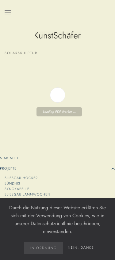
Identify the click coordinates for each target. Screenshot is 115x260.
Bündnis (13, 183)
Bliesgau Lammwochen (27, 194)
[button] (8, 12)
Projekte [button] (57, 168)
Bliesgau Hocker (22, 177)
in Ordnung (43, 247)
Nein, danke (81, 247)
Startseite (9, 158)
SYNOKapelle (18, 188)
